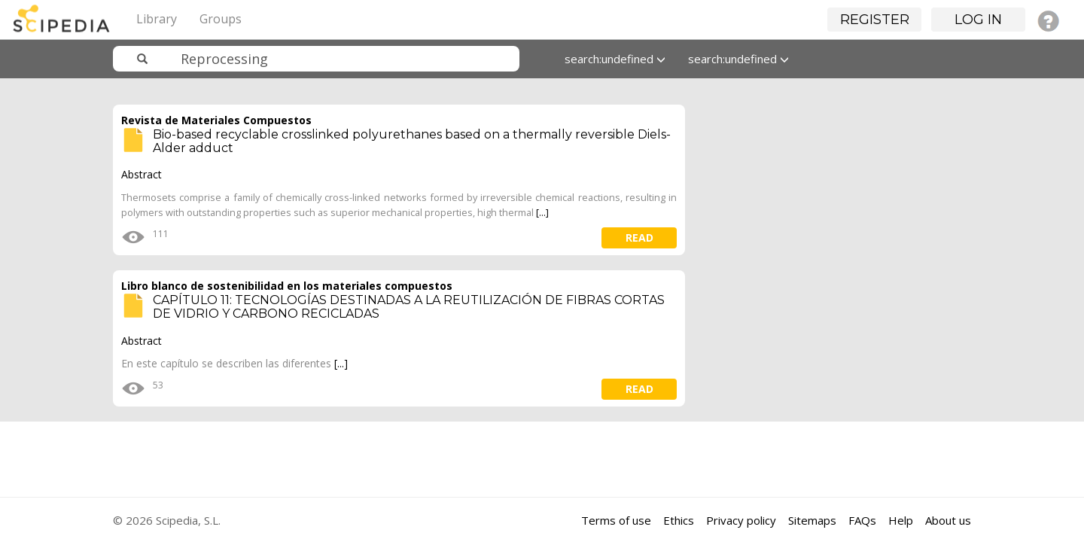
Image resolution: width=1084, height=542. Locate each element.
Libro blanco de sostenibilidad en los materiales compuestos (286, 286)
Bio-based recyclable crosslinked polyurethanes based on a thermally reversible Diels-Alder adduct (412, 141)
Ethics (678, 520)
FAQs (862, 520)
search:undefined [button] (615, 58)
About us (948, 520)
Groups (220, 19)
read (639, 237)
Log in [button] (978, 19)
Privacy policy (741, 520)
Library (156, 19)
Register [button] (874, 19)
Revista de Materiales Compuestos (216, 120)
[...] (542, 212)
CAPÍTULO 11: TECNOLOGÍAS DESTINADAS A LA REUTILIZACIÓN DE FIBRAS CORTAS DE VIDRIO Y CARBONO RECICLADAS (409, 307)
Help (900, 520)
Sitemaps (812, 520)
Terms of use (616, 520)
